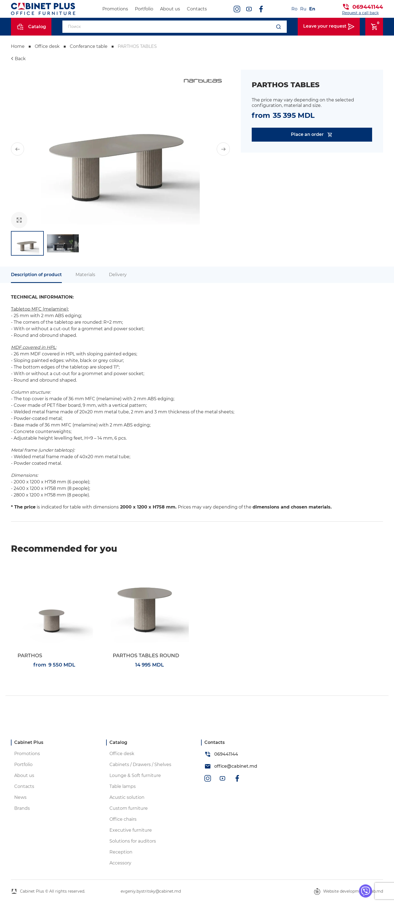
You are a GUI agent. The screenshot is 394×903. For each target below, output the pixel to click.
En (312, 8)
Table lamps (122, 786)
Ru (303, 8)
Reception (120, 852)
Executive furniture (130, 830)
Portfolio (144, 8)
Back (20, 58)
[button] (17, 149)
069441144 (367, 7)
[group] (120, 149)
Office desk (47, 46)
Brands (22, 808)
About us (170, 8)
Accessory (120, 863)
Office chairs (123, 819)
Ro (294, 8)
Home (18, 46)
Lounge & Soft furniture (135, 775)
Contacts (197, 8)
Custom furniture (128, 808)
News (20, 797)
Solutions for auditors (132, 841)
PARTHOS (30, 656)
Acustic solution (126, 797)
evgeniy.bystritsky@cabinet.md (151, 891)
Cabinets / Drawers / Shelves (140, 764)
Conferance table (89, 46)
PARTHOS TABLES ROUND (146, 656)
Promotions (115, 8)
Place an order (312, 134)
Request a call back (360, 12)
